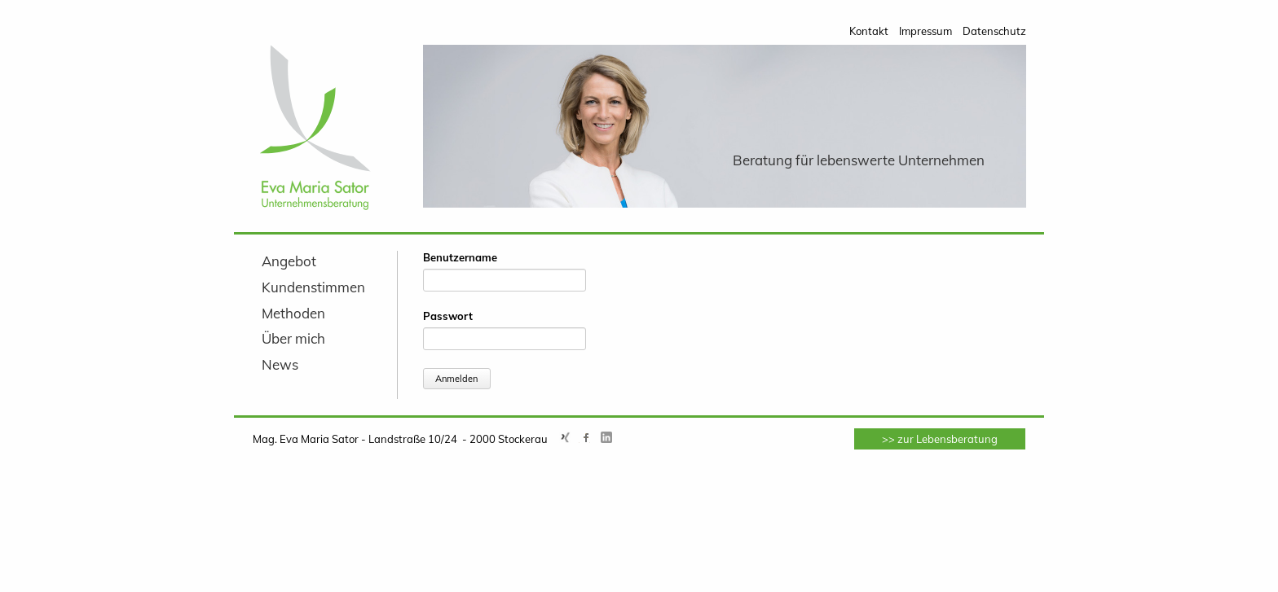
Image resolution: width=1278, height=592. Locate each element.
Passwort (448, 315)
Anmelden (456, 378)
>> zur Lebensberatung (940, 438)
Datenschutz (994, 30)
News (280, 364)
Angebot (289, 261)
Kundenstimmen (313, 287)
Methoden (293, 313)
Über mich (293, 338)
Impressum (925, 30)
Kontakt (868, 30)
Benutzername (460, 257)
